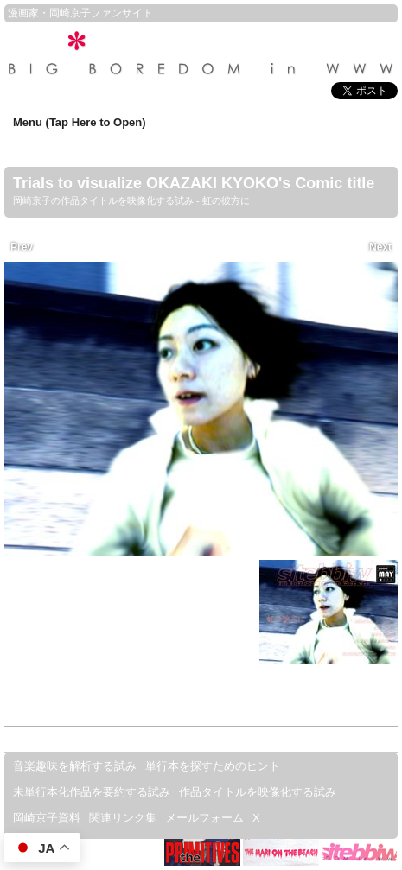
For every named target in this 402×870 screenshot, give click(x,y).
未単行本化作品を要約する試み (91, 791)
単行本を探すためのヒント (212, 765)
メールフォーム (204, 817)
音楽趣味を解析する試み (75, 765)
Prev (21, 237)
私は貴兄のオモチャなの (122, 607)
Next (380, 237)
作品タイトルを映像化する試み (257, 791)
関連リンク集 (122, 817)
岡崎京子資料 (46, 817)
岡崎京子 (70, 13)
